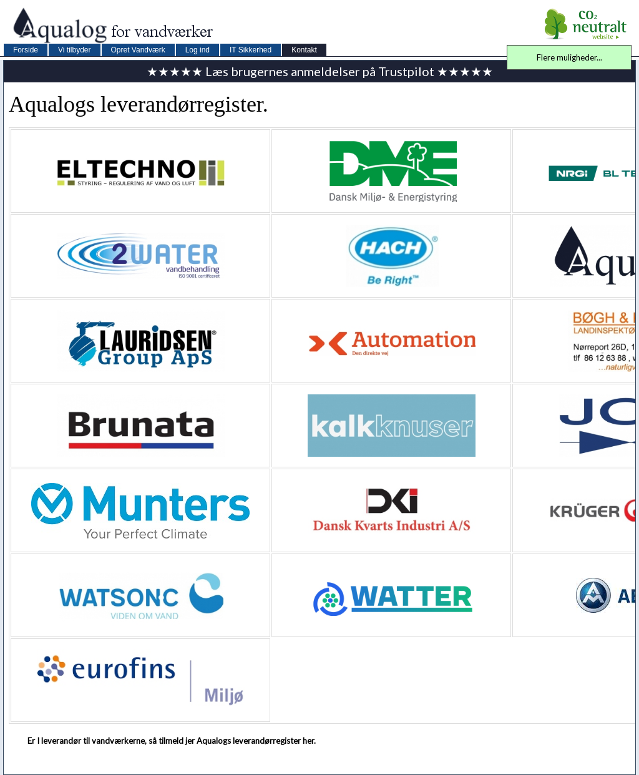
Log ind (197, 50)
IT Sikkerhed (250, 50)
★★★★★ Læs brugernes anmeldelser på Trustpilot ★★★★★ (320, 71)
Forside (25, 50)
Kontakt (304, 50)
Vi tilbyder (74, 50)
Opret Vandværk (138, 50)
